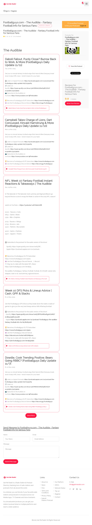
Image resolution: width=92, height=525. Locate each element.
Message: (6, 444)
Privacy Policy (46, 496)
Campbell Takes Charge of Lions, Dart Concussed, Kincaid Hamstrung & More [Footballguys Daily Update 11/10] (29, 122)
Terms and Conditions (45, 492)
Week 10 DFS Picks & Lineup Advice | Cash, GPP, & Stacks (28, 292)
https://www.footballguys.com (44, 100)
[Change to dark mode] (83, 2)
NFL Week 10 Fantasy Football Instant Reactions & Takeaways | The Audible (29, 182)
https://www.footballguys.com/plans (18, 330)
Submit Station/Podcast (47, 499)
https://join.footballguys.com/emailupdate (19, 341)
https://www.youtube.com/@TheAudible (24, 95)
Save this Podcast (75, 66)
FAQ (42, 488)
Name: (5, 435)
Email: (34, 435)
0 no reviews (17, 36)
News (43, 485)
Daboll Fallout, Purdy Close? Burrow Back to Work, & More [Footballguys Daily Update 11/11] (30, 62)
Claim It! (83, 26)
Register (57, 494)
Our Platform (59, 482)
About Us (44, 482)
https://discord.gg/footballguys (42, 103)
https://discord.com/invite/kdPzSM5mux (19, 335)
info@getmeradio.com (76, 484)
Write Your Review (73, 103)
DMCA (57, 485)
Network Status (60, 488)
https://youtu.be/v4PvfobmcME (31, 205)
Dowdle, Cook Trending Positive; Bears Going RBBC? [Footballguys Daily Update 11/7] (30, 360)
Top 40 (57, 491)
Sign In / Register (10, 11)
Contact (57, 497)
